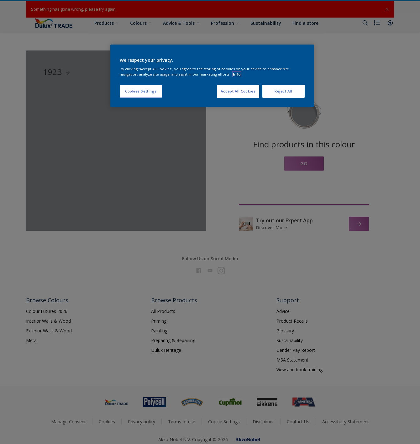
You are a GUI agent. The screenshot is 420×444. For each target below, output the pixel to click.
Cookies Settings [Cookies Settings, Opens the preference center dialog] (141, 91)
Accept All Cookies (238, 91)
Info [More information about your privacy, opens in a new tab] (237, 74)
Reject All (283, 91)
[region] (212, 76)
